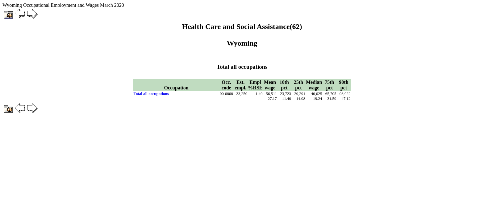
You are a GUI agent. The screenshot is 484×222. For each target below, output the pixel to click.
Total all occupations (151, 93)
